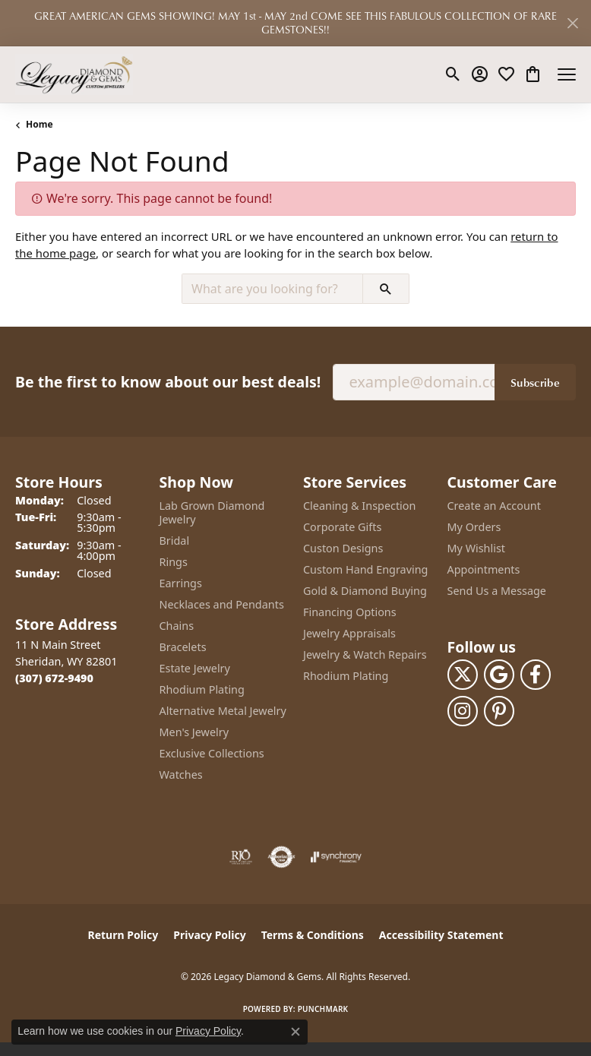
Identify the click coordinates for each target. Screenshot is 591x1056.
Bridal (175, 540)
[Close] (572, 23)
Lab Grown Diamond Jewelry (212, 512)
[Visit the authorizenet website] (281, 857)
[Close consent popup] (295, 1031)
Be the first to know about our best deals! (168, 381)
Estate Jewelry (195, 668)
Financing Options (350, 612)
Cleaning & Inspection (359, 505)
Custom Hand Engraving (365, 569)
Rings (174, 562)
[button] (453, 74)
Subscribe (535, 382)
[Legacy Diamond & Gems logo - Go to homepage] (74, 74)
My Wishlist (476, 548)
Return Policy (123, 935)
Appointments (483, 569)
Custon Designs (343, 548)
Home (39, 124)
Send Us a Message (496, 590)
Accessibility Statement (441, 935)
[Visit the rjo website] (240, 857)
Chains (177, 625)
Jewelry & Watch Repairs (365, 654)
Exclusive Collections (212, 753)
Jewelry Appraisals (349, 633)
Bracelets (183, 647)
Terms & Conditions (312, 935)
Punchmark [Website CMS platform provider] (323, 1009)
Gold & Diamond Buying (365, 590)
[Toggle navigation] (566, 74)
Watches (181, 774)
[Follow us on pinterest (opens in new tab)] (499, 711)
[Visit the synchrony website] (336, 857)
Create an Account (494, 505)
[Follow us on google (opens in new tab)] (499, 674)
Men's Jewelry (194, 732)
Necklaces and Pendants (222, 604)
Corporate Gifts (342, 527)
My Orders (474, 527)
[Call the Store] (54, 678)
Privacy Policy (209, 935)
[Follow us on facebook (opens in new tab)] (535, 674)
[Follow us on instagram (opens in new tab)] (462, 711)
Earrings (181, 583)
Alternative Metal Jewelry (223, 710)
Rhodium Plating (202, 689)
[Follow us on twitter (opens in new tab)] (462, 674)
